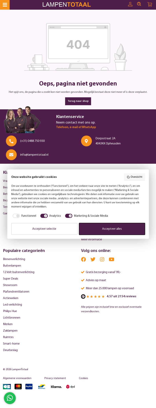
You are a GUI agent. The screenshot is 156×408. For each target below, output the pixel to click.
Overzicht (134, 177)
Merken (8, 324)
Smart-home (11, 343)
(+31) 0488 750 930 (32, 141)
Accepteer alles (112, 228)
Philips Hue (10, 311)
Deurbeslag (10, 350)
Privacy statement (55, 378)
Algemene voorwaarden (17, 378)
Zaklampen (10, 330)
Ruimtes (8, 337)
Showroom (10, 285)
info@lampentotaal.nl (34, 154)
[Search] (139, 4)
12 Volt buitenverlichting (18, 272)
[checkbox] (23, 216)
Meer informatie (91, 239)
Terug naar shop (78, 101)
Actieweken (10, 298)
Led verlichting (12, 304)
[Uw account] (130, 4)
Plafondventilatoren (16, 291)
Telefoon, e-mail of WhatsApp (76, 127)
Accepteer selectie (44, 228)
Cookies (83, 378)
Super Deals (10, 278)
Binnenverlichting (14, 259)
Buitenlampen (12, 265)
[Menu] (5, 5)
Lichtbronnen (11, 317)
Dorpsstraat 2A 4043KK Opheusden (108, 141)
